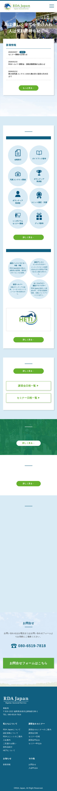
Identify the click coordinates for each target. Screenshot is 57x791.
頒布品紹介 (7, 747)
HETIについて (9, 750)
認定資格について (10, 733)
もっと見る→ (28, 88)
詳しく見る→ (28, 237)
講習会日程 (33, 733)
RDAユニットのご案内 (12, 736)
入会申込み (33, 768)
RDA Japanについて (12, 730)
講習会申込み (34, 740)
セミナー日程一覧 (28, 397)
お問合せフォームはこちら (29, 663)
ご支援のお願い (9, 743)
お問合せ (32, 764)
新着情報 (7, 764)
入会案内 (7, 740)
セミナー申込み (35, 743)
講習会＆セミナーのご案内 (40, 730)
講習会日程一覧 (28, 385)
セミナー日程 (34, 736)
